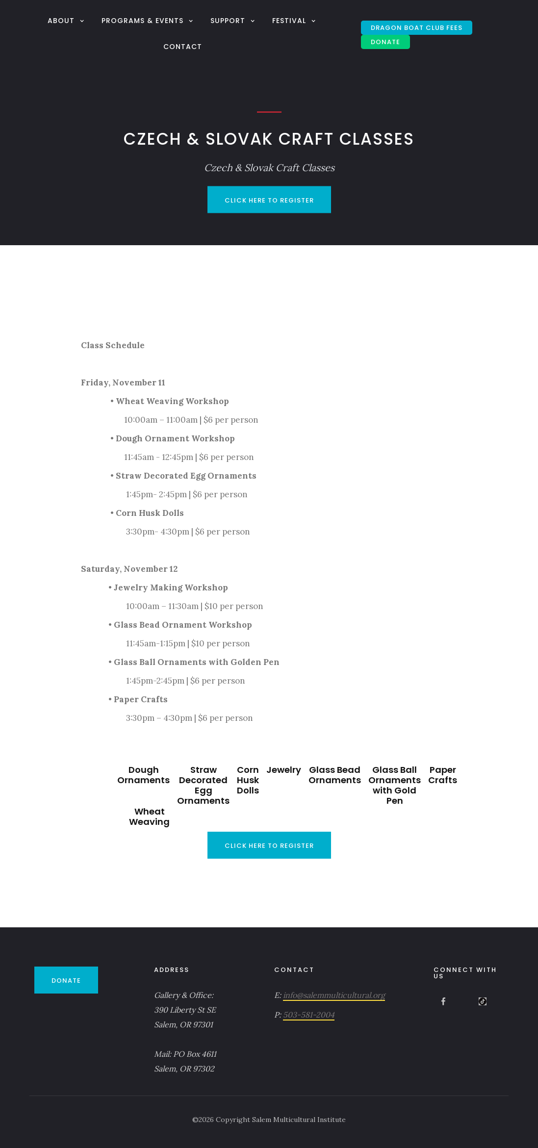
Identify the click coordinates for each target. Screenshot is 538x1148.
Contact (182, 46)
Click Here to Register (269, 200)
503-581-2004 (308, 1015)
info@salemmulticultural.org (334, 995)
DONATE (385, 42)
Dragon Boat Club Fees (416, 27)
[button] (67, 20)
